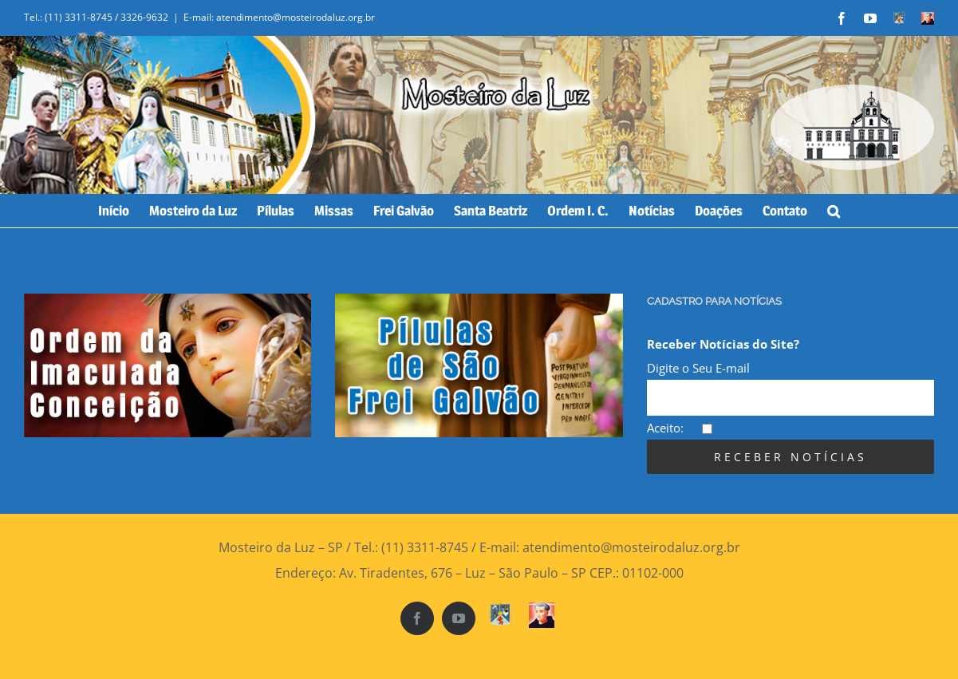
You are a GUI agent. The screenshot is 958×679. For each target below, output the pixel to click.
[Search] (833, 211)
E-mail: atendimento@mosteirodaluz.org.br (279, 17)
